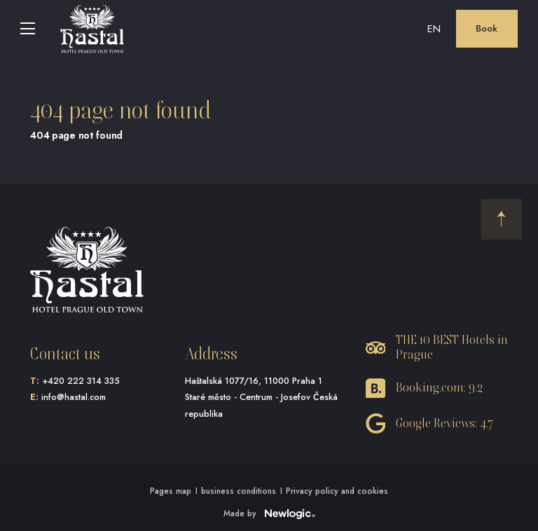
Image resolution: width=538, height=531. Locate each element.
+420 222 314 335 (81, 381)
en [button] (434, 29)
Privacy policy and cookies (337, 491)
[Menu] (28, 28)
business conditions (238, 491)
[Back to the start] (501, 219)
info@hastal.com (73, 397)
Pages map (170, 491)
